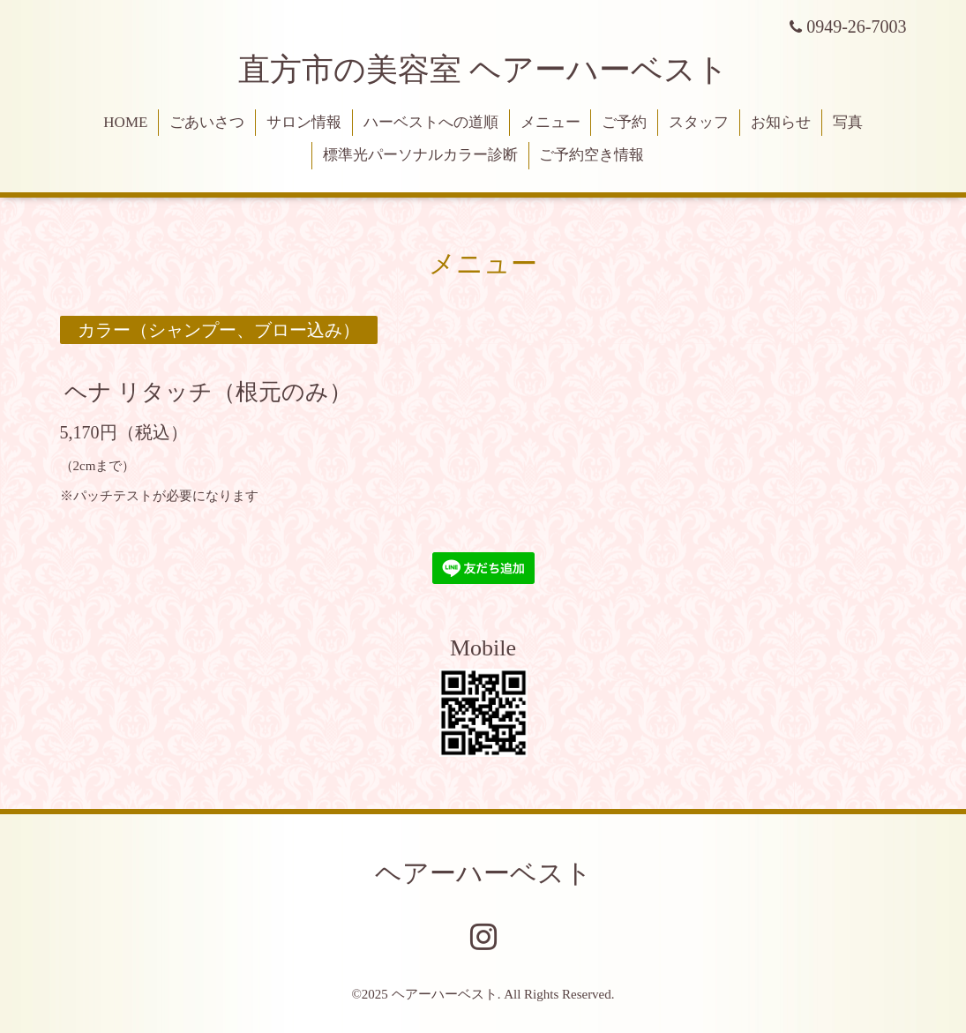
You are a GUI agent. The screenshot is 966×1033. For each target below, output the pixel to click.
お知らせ (781, 122)
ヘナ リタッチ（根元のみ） (208, 391)
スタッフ (699, 122)
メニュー (550, 122)
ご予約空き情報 (591, 154)
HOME (125, 122)
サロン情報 (303, 122)
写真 (848, 122)
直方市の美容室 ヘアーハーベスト (483, 69)
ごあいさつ (206, 122)
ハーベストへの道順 (430, 122)
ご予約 (624, 122)
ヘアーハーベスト (483, 872)
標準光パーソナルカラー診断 (420, 154)
